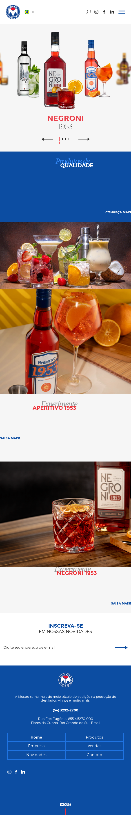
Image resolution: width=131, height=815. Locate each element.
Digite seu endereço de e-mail (29, 647)
